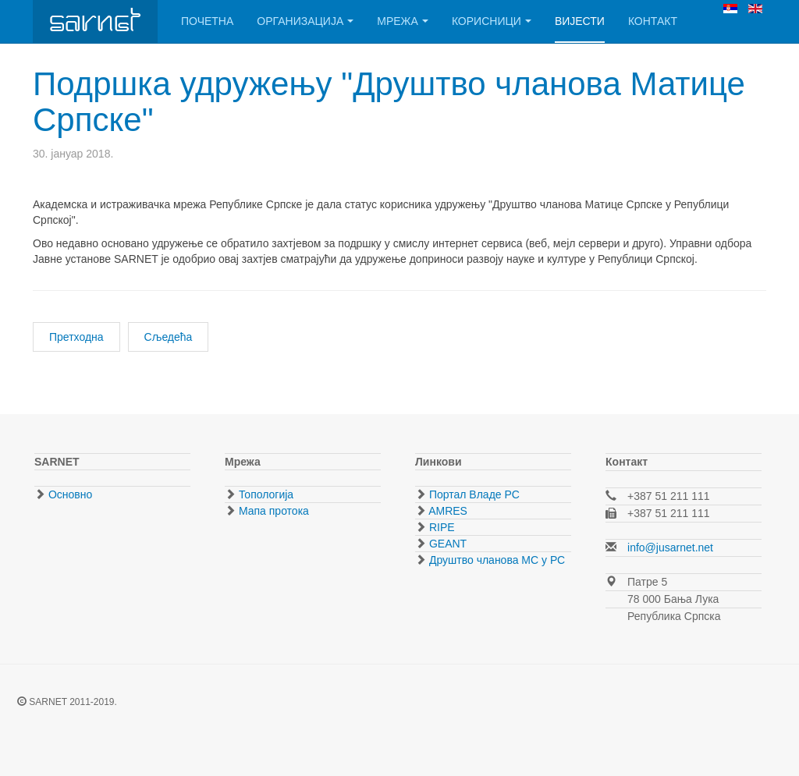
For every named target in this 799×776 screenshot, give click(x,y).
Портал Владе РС (473, 494)
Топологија (264, 494)
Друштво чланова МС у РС (495, 560)
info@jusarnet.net (670, 547)
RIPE (440, 527)
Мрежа (402, 21)
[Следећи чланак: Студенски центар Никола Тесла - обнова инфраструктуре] (168, 337)
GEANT (446, 543)
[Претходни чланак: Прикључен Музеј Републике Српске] (76, 337)
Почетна (207, 21)
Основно (68, 494)
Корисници (491, 21)
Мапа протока (272, 511)
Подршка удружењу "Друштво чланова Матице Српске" (389, 102)
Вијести (580, 21)
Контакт (652, 21)
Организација (305, 21)
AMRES (446, 511)
